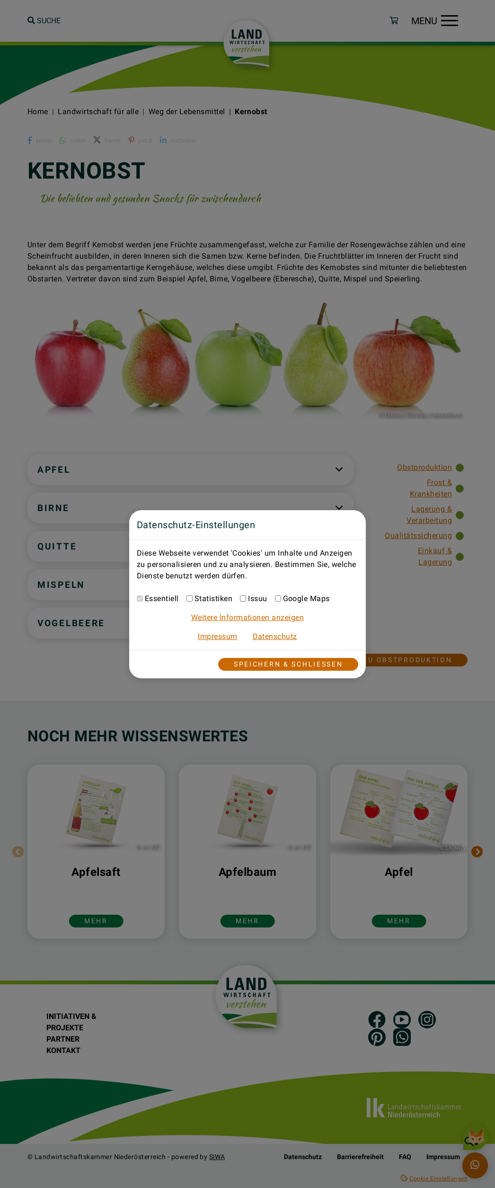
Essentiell (162, 598)
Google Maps (306, 598)
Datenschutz (275, 636)
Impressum (217, 636)
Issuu (257, 598)
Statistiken (213, 598)
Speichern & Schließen (288, 664)
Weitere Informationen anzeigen (247, 617)
